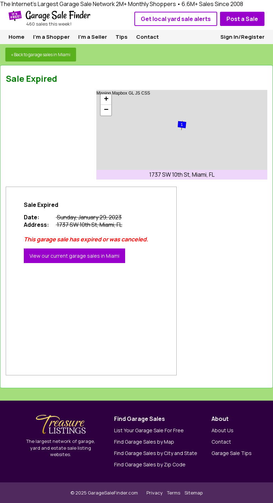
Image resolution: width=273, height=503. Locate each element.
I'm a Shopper (51, 37)
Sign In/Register (242, 37)
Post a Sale (242, 19)
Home (17, 37)
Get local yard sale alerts (176, 19)
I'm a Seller (92, 37)
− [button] (106, 110)
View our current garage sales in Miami (74, 255)
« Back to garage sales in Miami (40, 55)
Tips (122, 37)
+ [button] (106, 99)
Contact (147, 37)
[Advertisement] (59, 134)
